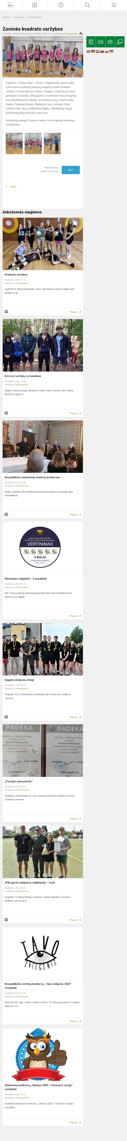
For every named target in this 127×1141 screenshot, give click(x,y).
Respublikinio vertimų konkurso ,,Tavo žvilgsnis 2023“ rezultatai (38, 985)
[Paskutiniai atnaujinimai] (61, 5)
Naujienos (19, 17)
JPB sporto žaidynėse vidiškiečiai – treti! (30, 882)
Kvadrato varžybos (16, 274)
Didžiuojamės (35, 17)
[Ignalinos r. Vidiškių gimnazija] (10, 4)
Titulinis (6, 17)
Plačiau (73, 312)
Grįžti (13, 186)
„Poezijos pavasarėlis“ (19, 781)
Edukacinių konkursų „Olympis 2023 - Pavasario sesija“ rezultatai (39, 1087)
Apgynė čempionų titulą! (19, 680)
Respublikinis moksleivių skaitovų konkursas (32, 477)
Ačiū (71, 170)
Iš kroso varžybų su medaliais (23, 376)
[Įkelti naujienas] (34, 5)
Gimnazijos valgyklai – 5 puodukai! (26, 578)
